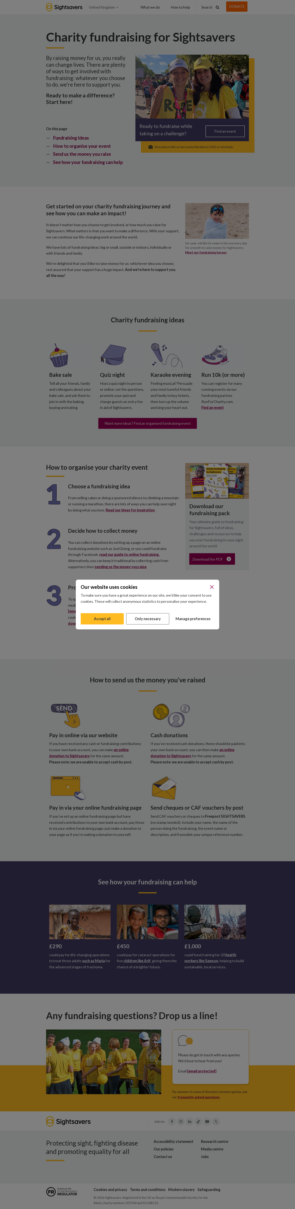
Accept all (102, 618)
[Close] (211, 587)
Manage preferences (193, 618)
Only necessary (148, 618)
